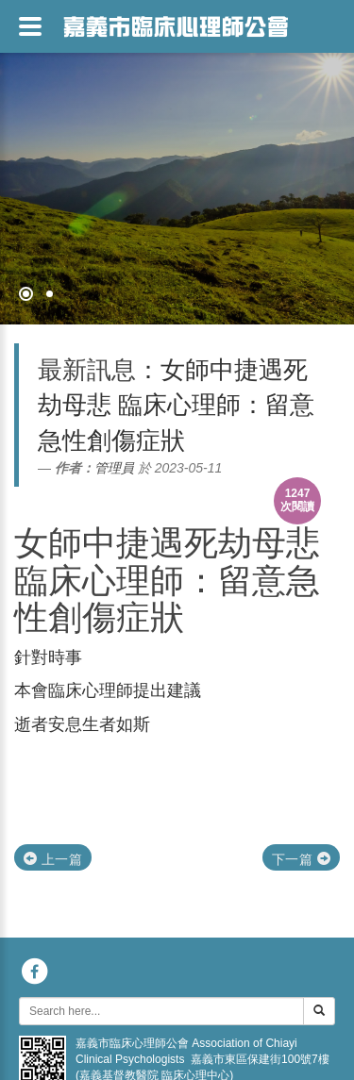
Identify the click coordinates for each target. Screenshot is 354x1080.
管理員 (114, 467)
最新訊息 (87, 370)
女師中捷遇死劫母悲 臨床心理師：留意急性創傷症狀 (167, 580)
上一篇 (53, 859)
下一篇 (301, 859)
